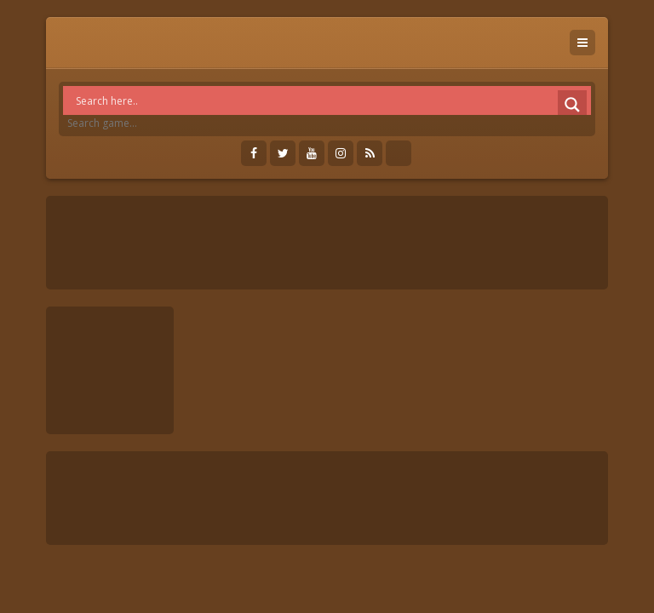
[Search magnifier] (572, 104)
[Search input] (331, 100)
